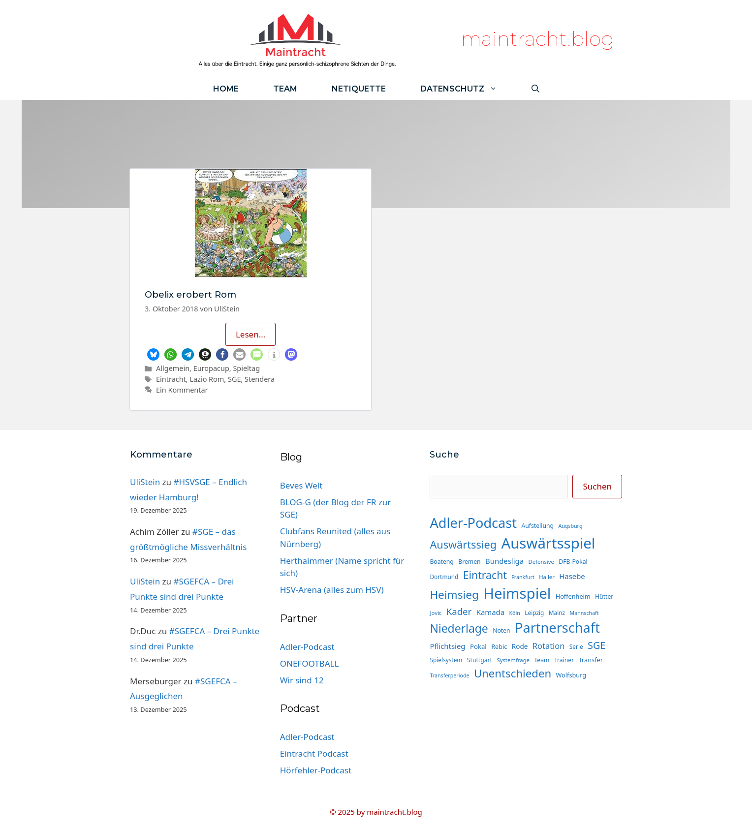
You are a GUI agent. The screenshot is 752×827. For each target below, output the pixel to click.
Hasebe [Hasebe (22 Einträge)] (572, 576)
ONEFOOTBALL (309, 663)
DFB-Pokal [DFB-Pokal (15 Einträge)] (573, 561)
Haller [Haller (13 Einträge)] (547, 577)
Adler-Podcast (307, 646)
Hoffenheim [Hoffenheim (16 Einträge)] (573, 596)
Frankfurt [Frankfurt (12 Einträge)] (522, 577)
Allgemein (172, 368)
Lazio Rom (206, 379)
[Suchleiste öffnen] (535, 89)
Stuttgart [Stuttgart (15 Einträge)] (479, 660)
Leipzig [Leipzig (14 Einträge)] (534, 612)
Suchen (597, 486)
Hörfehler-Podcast (315, 770)
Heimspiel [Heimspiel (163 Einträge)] (517, 593)
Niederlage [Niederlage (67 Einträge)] (459, 628)
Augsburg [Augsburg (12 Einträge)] (570, 525)
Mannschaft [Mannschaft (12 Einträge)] (584, 613)
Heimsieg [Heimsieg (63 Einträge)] (454, 594)
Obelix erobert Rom (190, 294)
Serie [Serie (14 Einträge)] (576, 646)
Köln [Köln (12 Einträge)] (514, 613)
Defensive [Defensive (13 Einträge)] (541, 561)
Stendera (260, 379)
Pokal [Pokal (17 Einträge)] (478, 646)
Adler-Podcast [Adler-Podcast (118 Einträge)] (473, 523)
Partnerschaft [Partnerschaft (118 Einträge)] (557, 627)
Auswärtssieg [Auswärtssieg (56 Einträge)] (463, 544)
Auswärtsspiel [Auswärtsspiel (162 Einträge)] (548, 543)
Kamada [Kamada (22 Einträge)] (490, 612)
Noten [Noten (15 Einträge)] (501, 630)
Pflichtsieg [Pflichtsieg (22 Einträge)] (447, 646)
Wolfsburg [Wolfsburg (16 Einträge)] (571, 675)
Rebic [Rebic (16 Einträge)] (499, 646)
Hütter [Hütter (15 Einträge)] (604, 596)
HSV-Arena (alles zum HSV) (332, 589)
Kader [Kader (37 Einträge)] (459, 611)
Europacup (211, 368)
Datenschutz (467, 89)
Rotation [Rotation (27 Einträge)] (549, 645)
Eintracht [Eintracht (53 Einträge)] (485, 575)
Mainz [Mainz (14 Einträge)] (557, 612)
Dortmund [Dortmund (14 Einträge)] (444, 577)
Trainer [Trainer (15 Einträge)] (564, 660)
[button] (153, 354)
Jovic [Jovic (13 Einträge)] (435, 612)
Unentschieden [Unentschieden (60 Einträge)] (512, 673)
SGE (234, 379)
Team (285, 88)
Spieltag (246, 368)
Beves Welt (301, 485)
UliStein (145, 482)
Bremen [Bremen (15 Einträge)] (469, 561)
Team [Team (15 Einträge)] (541, 660)
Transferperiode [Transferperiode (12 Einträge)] (449, 675)
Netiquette (359, 88)
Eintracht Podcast (314, 753)
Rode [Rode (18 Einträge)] (520, 646)
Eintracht (171, 379)
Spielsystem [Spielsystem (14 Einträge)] (446, 660)
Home (226, 88)
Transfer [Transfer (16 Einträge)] (591, 659)
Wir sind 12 (302, 680)
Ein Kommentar (182, 390)
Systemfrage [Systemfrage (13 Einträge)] (513, 660)
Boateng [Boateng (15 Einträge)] (441, 561)
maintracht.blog (537, 39)
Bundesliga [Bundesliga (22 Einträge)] (504, 561)
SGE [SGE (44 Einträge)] (596, 645)
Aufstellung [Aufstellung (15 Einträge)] (538, 525)
